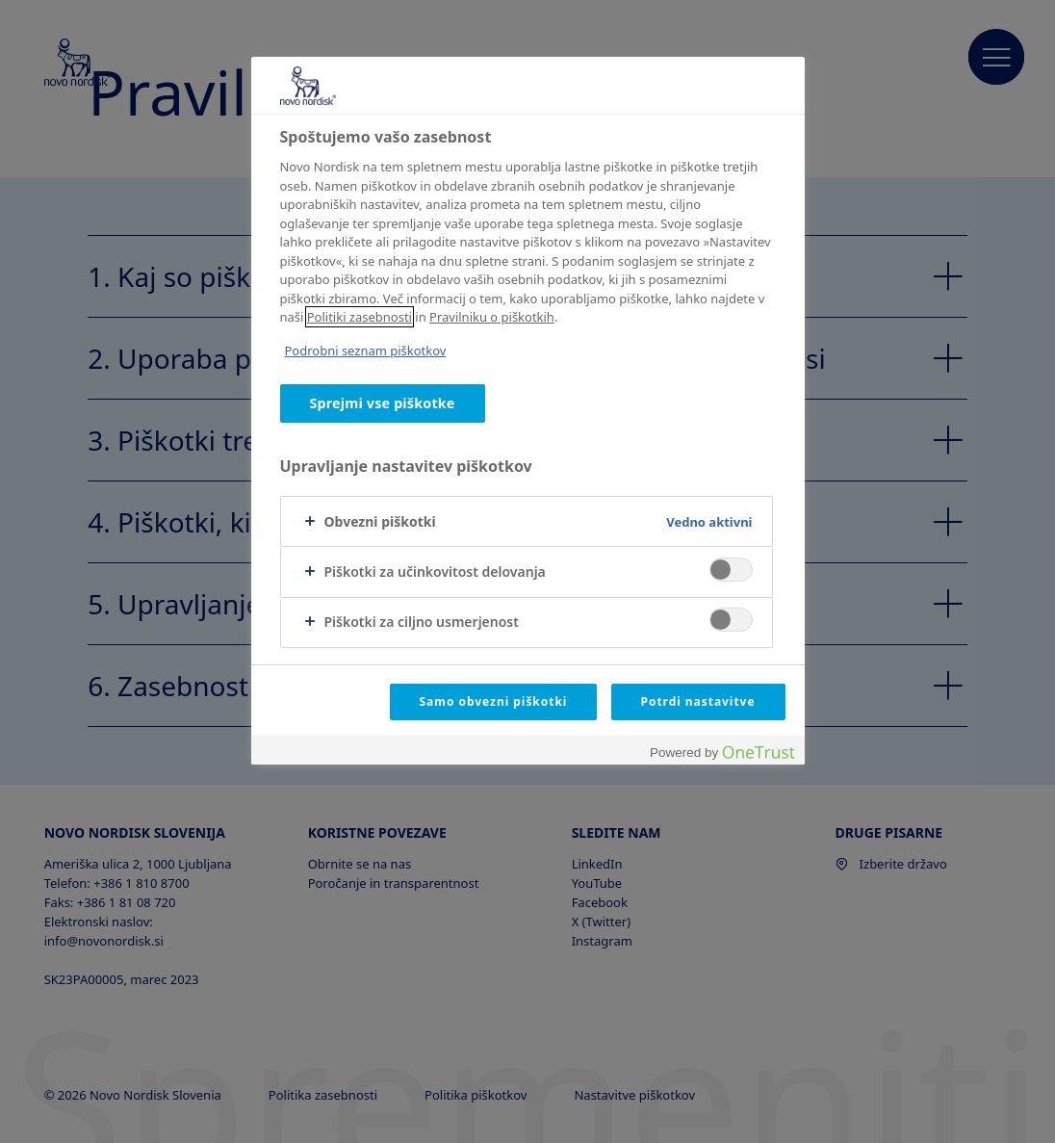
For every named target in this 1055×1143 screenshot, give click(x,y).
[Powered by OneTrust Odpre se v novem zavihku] (722, 752)
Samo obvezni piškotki (494, 701)
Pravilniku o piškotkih (491, 316)
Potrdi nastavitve (698, 701)
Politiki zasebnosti (359, 316)
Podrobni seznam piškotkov (366, 350)
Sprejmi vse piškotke (382, 403)
